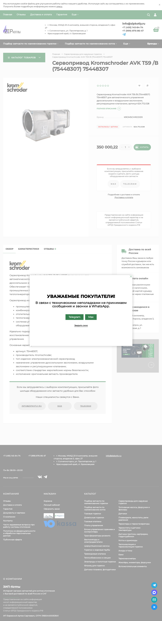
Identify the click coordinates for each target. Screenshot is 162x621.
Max (90, 317)
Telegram (74, 317)
